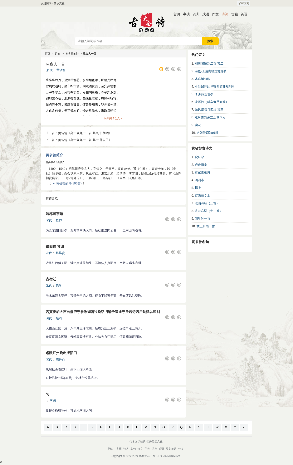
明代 (49, 70)
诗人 (126, 448)
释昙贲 (60, 253)
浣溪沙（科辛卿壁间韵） (212, 102)
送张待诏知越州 (207, 132)
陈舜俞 (60, 359)
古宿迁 (51, 279)
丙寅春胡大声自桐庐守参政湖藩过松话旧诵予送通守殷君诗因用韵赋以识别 (103, 312)
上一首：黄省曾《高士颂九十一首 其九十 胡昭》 (79, 133)
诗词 (223, 14)
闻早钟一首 (202, 218)
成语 (204, 14)
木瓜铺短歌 (202, 79)
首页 (175, 14)
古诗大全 (146, 21)
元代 (49, 285)
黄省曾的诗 (72, 53)
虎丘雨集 (201, 164)
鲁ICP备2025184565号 (167, 456)
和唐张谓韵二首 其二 (209, 63)
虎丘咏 (199, 157)
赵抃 (59, 220)
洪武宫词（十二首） (208, 211)
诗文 (57, 53)
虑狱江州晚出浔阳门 (61, 353)
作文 (214, 14)
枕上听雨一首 (206, 226)
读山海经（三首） (207, 203)
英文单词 (171, 448)
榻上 (198, 187)
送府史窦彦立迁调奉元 (210, 117)
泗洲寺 (199, 180)
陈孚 (59, 285)
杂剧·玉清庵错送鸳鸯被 (210, 71)
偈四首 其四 (55, 246)
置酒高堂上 (202, 195)
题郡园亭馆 (54, 214)
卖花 (198, 125)
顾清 (59, 318)
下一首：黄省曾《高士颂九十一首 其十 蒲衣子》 (79, 140)
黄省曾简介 (54, 155)
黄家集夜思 (202, 172)
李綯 (53, 400)
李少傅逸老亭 (204, 94)
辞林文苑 (243, 3)
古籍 (233, 14)
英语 (243, 14)
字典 (185, 14)
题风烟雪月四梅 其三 (209, 109)
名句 (133, 448)
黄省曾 (61, 70)
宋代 (49, 220)
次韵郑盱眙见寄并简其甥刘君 (215, 86)
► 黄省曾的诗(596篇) (67, 183)
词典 (195, 14)
